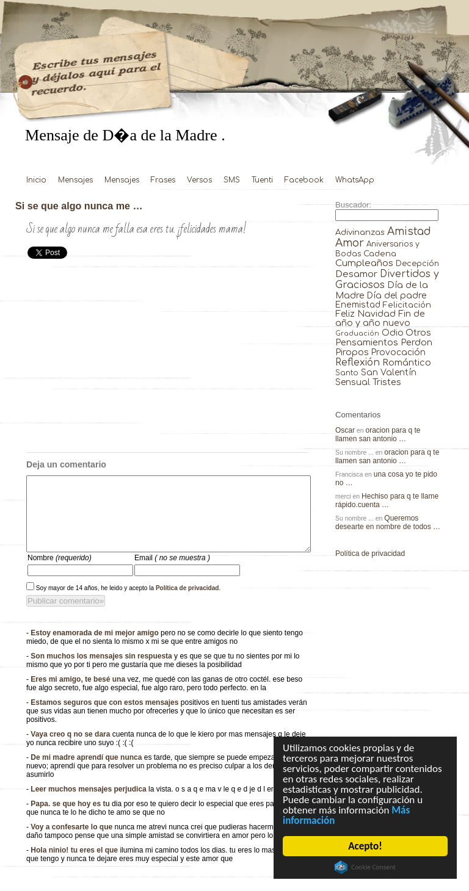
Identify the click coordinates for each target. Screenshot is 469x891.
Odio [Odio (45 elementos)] (393, 332)
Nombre (59, 572)
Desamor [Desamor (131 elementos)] (356, 274)
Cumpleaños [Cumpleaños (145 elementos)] (364, 263)
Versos (199, 180)
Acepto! (365, 846)
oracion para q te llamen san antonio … (378, 434)
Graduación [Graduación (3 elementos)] (357, 333)
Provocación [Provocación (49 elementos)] (398, 352)
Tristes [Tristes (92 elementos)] (387, 382)
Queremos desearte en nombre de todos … (387, 522)
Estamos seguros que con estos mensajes (105, 717)
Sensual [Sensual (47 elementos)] (352, 382)
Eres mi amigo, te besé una (79, 694)
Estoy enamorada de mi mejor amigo (96, 647)
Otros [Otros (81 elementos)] (418, 332)
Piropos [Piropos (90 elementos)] (352, 352)
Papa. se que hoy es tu (71, 818)
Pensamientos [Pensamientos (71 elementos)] (366, 342)
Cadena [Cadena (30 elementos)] (379, 253)
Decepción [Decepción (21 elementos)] (417, 263)
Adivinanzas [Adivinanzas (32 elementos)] (360, 232)
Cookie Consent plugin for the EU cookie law (365, 867)
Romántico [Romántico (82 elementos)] (406, 362)
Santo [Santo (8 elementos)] (346, 373)
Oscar (345, 430)
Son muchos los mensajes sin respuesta (102, 670)
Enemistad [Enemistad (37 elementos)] (357, 304)
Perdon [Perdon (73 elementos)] (416, 342)
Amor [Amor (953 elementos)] (349, 243)
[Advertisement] (167, 360)
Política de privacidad (187, 602)
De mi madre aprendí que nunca (87, 772)
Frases (163, 180)
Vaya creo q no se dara (71, 749)
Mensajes (75, 180)
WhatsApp (354, 180)
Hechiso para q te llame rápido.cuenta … (386, 500)
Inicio (36, 180)
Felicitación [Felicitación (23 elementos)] (407, 305)
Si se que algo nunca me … (79, 205)
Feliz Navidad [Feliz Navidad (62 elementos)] (365, 314)
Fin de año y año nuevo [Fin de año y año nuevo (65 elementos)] (380, 318)
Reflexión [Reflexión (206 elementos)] (357, 362)
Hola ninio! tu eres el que (75, 864)
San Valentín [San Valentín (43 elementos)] (388, 372)
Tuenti (262, 180)
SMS (232, 180)
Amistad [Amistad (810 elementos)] (409, 231)
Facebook (304, 180)
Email (172, 572)
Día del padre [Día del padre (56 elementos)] (396, 295)
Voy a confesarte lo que (72, 841)
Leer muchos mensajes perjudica (89, 803)
